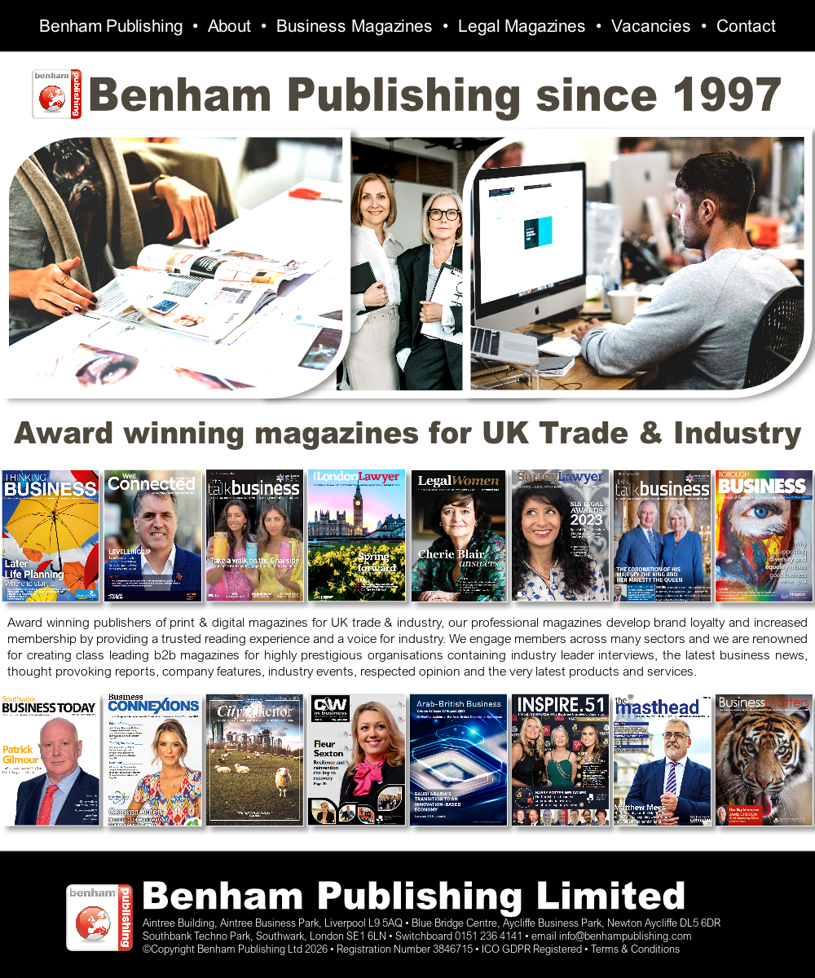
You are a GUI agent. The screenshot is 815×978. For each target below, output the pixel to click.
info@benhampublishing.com (625, 935)
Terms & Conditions (635, 948)
